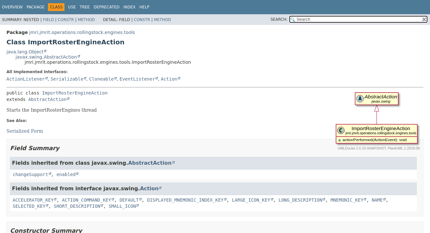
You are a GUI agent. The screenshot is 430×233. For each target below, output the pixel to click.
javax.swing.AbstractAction (46, 57)
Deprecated (107, 7)
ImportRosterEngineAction (75, 92)
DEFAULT (129, 200)
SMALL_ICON (122, 206)
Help (144, 7)
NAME (377, 200)
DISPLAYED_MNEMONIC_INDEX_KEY (185, 200)
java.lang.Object (24, 51)
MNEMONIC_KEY (347, 200)
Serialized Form (24, 131)
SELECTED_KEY (29, 206)
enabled (66, 174)
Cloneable (101, 79)
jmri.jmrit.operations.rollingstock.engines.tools (82, 32)
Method (86, 19)
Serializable (67, 79)
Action (169, 79)
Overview (12, 7)
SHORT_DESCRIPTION (77, 206)
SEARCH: (279, 19)
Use (72, 7)
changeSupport (30, 174)
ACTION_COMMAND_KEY (86, 200)
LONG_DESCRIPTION (300, 200)
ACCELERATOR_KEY (33, 200)
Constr (66, 19)
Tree (85, 7)
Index (129, 7)
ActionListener (25, 79)
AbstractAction (47, 99)
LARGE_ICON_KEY (251, 200)
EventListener (137, 79)
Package (35, 7)
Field (48, 19)
